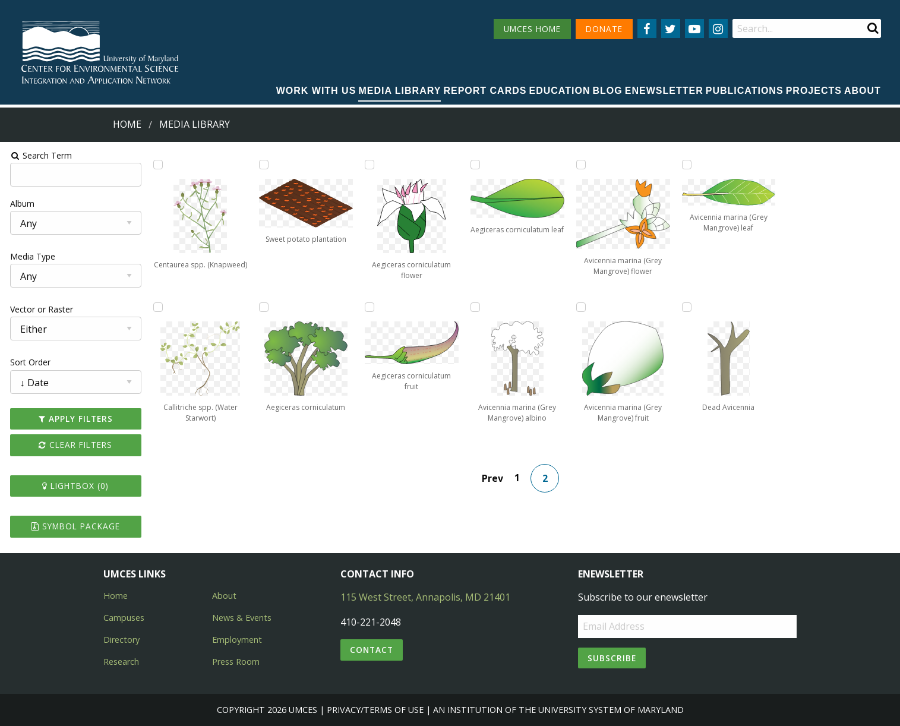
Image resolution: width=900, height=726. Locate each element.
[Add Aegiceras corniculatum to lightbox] (262, 307)
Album (20, 203)
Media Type (30, 256)
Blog (608, 91)
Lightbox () (73, 485)
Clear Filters (73, 444)
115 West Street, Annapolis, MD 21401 (425, 597)
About (862, 91)
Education (559, 91)
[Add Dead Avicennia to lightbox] (688, 307)
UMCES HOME (532, 28)
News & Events (241, 617)
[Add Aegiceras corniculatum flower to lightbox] (369, 164)
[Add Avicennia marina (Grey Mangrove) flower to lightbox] (581, 164)
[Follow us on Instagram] (718, 28)
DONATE (604, 28)
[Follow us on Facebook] (646, 28)
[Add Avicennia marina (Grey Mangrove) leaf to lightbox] (688, 164)
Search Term (39, 155)
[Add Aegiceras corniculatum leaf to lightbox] (475, 164)
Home (127, 124)
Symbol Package (73, 526)
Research (121, 661)
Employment (237, 639)
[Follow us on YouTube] (694, 28)
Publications (745, 91)
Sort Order (28, 362)
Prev (493, 478)
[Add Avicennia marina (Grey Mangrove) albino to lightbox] (475, 307)
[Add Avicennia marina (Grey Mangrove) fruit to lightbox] (581, 307)
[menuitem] (316, 91)
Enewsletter (664, 91)
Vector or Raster (39, 309)
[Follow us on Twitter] (670, 28)
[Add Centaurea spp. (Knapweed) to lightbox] (156, 164)
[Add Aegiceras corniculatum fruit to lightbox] (369, 307)
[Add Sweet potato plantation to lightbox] (262, 164)
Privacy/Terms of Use (375, 709)
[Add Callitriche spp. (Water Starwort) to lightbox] (156, 307)
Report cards (484, 91)
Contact (371, 649)
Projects (814, 91)
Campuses (123, 617)
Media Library (399, 91)
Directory (121, 639)
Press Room (236, 661)
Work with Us (316, 91)
